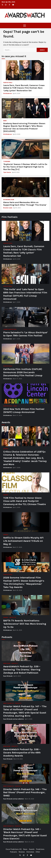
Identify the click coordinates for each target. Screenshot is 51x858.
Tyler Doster (7, 172)
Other (38, 851)
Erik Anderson (7, 93)
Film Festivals (7, 82)
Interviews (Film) (8, 199)
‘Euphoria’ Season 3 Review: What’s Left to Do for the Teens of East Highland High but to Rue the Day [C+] (25, 149)
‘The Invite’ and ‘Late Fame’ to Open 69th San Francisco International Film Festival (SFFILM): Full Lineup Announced (25, 274)
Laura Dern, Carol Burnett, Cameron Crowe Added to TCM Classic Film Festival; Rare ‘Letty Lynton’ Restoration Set (25, 70)
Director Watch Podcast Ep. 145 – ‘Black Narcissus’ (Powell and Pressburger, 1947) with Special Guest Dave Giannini (25, 814)
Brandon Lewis (8, 208)
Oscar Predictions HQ (14, 849)
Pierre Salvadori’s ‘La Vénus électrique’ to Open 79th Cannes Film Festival (25, 317)
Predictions (40, 849)
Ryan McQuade (8, 676)
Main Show (6, 663)
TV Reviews (6, 161)
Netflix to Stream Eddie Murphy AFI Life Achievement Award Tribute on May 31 (25, 522)
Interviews (30, 851)
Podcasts (14, 663)
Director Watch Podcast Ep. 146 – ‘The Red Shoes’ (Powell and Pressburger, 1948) (25, 774)
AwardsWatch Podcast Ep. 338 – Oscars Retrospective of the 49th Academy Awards (25, 734)
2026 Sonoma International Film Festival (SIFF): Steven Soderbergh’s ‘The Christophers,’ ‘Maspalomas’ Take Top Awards (25, 562)
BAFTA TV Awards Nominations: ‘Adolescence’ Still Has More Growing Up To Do (25, 605)
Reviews (22, 851)
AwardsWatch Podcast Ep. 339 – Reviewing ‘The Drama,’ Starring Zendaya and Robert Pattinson (25, 651)
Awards (5, 448)
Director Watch (8, 703)
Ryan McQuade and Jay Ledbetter (13, 719)
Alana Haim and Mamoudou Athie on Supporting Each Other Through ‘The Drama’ (25, 187)
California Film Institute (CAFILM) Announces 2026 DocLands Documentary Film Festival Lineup (25, 354)
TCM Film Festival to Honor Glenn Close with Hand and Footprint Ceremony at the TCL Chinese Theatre (25, 482)
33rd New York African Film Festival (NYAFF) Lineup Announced (25, 394)
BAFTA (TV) (13, 617)
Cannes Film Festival (9, 329)
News (5, 120)
